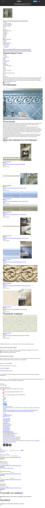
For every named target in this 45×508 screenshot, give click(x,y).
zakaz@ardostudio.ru (7, 425)
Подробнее (5, 137)
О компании (8, 410)
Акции (27, 410)
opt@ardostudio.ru (6, 423)
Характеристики (6, 51)
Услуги (16, 411)
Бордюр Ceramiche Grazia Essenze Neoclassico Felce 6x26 (14, 164)
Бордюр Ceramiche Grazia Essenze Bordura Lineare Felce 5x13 (15, 214)
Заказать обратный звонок (8, 432)
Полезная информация (33, 410)
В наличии (9, 411)
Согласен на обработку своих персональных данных (11, 457)
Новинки (12, 411)
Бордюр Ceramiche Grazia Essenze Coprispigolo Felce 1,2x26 (14, 188)
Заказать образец (27, 49)
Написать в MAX (6, 433)
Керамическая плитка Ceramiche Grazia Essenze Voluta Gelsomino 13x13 (16, 285)
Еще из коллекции (21, 51)
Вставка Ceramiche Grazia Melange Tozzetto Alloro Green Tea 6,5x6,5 (16, 335)
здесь (20, 133)
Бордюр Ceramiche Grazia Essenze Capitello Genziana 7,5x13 (14, 261)
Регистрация (2, 451)
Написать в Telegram (13, 433)
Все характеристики (7, 42)
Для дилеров (30, 411)
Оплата (22, 411)
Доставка (5, 411)
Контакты (17, 410)
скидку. (12, 468)
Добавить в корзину (13, 49)
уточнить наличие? (7, 23)
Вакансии (26, 411)
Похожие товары (28, 51)
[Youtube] (10, 446)
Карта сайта (5, 443)
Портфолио (13, 410)
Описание (16, 51)
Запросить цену (6, 49)
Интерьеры (11, 51)
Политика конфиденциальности (9, 435)
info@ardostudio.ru (6, 430)
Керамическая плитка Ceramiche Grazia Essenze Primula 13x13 (15, 309)
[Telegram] (7, 446)
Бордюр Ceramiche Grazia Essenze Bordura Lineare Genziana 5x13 (15, 201)
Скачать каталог (6, 82)
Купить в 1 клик (20, 49)
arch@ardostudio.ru (6, 428)
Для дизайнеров (23, 410)
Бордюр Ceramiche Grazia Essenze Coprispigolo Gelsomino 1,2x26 (15, 238)
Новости (4, 410)
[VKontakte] (4, 446)
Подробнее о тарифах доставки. (6, 370)
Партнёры (19, 411)
